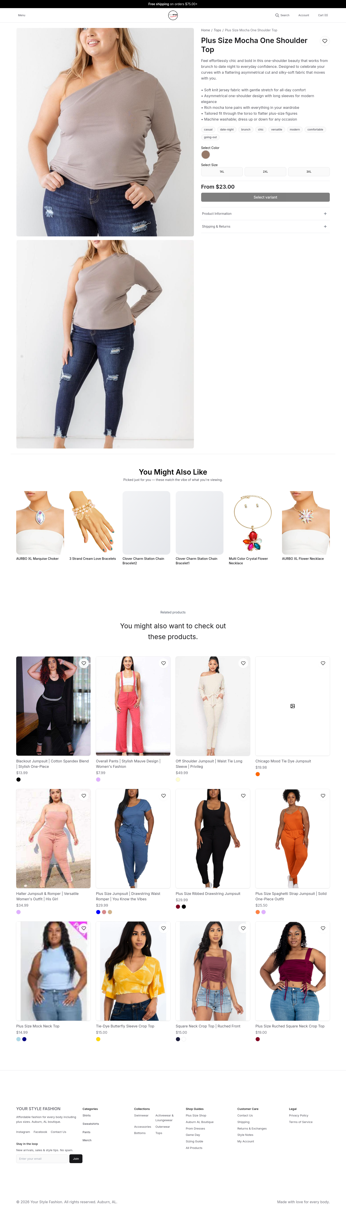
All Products (194, 1148)
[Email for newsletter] (42, 1158)
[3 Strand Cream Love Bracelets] (93, 526)
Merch (86, 1140)
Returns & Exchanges (252, 1128)
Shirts (86, 1115)
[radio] (205, 154)
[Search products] (282, 15)
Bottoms (140, 1133)
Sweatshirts (90, 1123)
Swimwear (141, 1115)
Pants (86, 1132)
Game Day (193, 1135)
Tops (217, 30)
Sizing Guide (194, 1141)
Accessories (142, 1126)
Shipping (243, 1122)
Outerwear (162, 1126)
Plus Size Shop (196, 1115)
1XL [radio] (222, 171)
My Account (245, 1141)
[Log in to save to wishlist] (325, 41)
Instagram (23, 1132)
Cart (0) (323, 15)
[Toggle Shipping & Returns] (325, 226)
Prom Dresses (195, 1128)
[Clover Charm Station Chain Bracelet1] (199, 528)
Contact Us (58, 1132)
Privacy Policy (298, 1115)
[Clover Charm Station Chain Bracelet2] (146, 528)
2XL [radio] (265, 171)
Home (205, 30)
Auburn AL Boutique (200, 1122)
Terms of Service (301, 1122)
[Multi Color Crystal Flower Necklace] (253, 528)
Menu (21, 15)
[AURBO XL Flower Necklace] (306, 526)
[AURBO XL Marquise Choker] (40, 526)
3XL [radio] (308, 171)
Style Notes (245, 1135)
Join (76, 1158)
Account (303, 15)
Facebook (40, 1132)
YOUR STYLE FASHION (38, 1109)
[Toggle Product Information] (325, 213)
